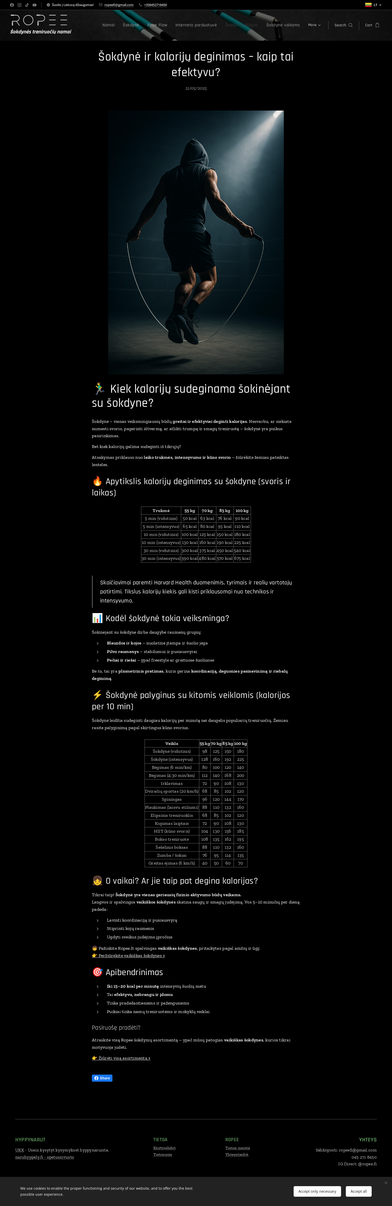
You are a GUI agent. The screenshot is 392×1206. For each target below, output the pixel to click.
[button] (343, 25)
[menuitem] (94, 25)
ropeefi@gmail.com (119, 5)
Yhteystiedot (236, 1154)
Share (102, 1078)
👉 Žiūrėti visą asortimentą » (121, 1058)
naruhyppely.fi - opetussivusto (44, 1157)
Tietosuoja (162, 1154)
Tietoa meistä (237, 1147)
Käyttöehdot (164, 1147)
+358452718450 (155, 5)
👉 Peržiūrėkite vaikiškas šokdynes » (128, 955)
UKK (19, 1149)
